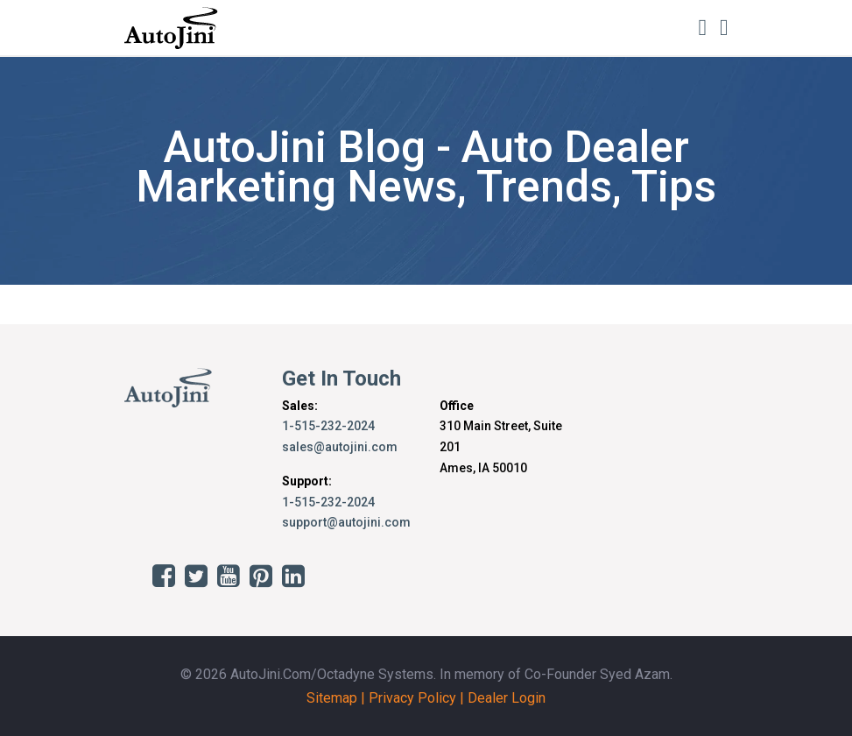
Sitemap (331, 698)
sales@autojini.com (340, 447)
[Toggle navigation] (724, 27)
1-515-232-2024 (328, 426)
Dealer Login (507, 698)
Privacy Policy (412, 698)
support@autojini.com (346, 522)
